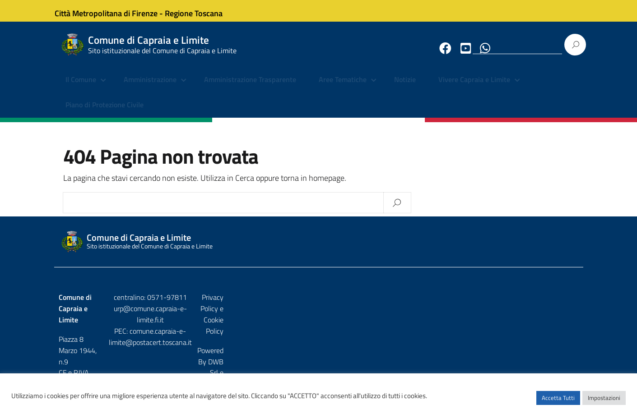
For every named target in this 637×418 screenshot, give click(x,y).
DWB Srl (527, 325)
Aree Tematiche (343, 88)
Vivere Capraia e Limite (474, 88)
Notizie (405, 88)
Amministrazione (150, 88)
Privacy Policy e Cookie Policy (535, 305)
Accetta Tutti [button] (558, 402)
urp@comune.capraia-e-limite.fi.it (319, 317)
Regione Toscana (201, 11)
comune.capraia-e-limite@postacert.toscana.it (326, 328)
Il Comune (80, 88)
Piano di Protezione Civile (104, 112)
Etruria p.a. (563, 325)
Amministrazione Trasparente (250, 88)
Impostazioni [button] (604, 402)
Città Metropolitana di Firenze (113, 11)
